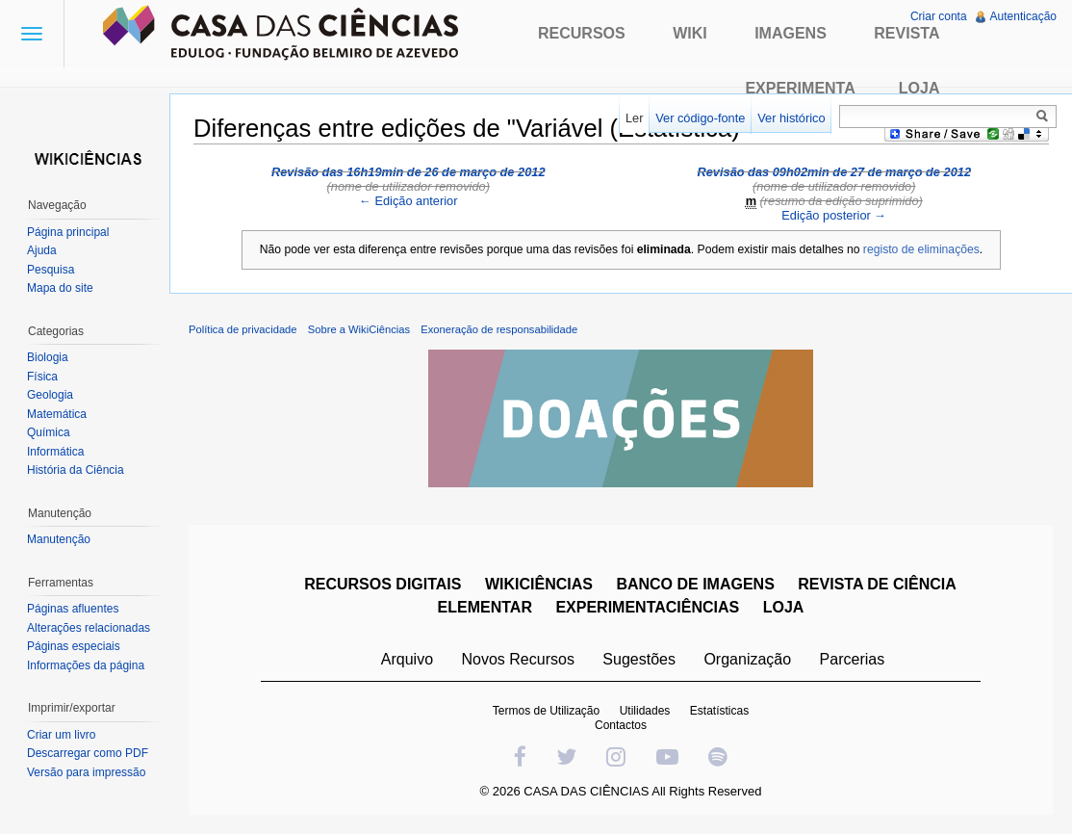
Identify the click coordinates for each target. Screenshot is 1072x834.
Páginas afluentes (72, 608)
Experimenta (800, 88)
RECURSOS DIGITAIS (382, 584)
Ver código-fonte (700, 118)
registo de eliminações (921, 249)
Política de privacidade (243, 329)
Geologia (50, 395)
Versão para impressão (86, 772)
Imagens (790, 33)
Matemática (57, 414)
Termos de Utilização (546, 710)
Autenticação (1023, 16)
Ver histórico (791, 118)
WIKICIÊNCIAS (539, 584)
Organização (747, 659)
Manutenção (58, 539)
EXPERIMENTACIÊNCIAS (647, 607)
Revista (906, 33)
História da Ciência (75, 470)
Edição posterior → (833, 215)
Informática (55, 451)
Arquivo (407, 659)
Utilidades (645, 710)
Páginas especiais (73, 646)
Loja (919, 88)
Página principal (68, 232)
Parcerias (852, 659)
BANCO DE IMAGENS (695, 584)
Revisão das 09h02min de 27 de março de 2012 (834, 172)
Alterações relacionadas (88, 628)
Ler (634, 118)
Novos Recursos (518, 659)
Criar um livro (61, 735)
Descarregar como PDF (87, 753)
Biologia (47, 357)
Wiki (690, 33)
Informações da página (85, 665)
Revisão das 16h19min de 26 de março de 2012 (408, 172)
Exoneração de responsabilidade (499, 329)
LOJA (783, 607)
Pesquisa (50, 269)
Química (48, 432)
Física (42, 376)
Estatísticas (719, 710)
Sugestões (639, 659)
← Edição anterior (408, 201)
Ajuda (42, 250)
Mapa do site (60, 288)
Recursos (581, 33)
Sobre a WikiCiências (359, 329)
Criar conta (938, 16)
